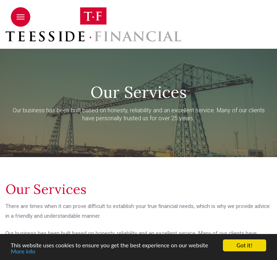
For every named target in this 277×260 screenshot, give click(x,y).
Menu (20, 17)
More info (23, 252)
